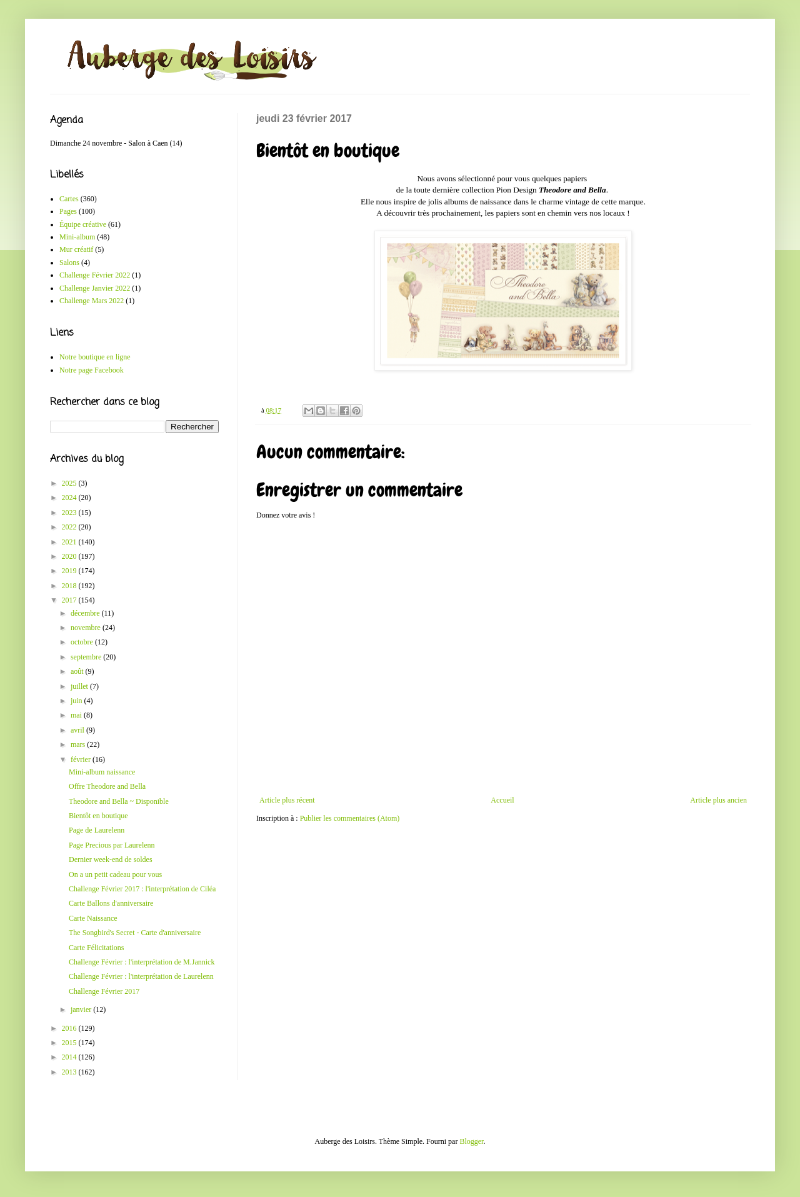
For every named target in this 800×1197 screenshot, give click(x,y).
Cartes (69, 198)
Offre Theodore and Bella (107, 786)
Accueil (502, 800)
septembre (87, 657)
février (81, 759)
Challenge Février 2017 (104, 991)
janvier (82, 1009)
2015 (70, 1042)
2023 (70, 512)
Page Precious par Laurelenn (112, 845)
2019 (70, 570)
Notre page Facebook (91, 370)
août (78, 671)
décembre (86, 613)
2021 (70, 542)
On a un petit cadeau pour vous (115, 874)
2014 (70, 1057)
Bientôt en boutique (98, 815)
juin (77, 700)
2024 (70, 497)
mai (77, 715)
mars (79, 744)
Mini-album (77, 237)
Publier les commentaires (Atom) (350, 818)
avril (78, 730)
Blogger (471, 1141)
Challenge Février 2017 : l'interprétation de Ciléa (142, 888)
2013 (70, 1072)
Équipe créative (82, 224)
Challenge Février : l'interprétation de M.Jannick (141, 962)
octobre (83, 642)
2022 (70, 527)
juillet (80, 686)
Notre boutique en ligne (95, 357)
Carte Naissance (93, 918)
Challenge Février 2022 (94, 275)
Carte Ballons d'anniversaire (111, 903)
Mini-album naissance (102, 772)
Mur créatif (76, 249)
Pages (68, 211)
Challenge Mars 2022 (91, 300)
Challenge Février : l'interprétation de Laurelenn (141, 976)
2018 (70, 585)
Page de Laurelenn (96, 830)
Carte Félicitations (96, 947)
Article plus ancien (718, 800)
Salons (69, 262)
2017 (70, 600)
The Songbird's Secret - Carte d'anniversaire (135, 932)
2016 (70, 1028)
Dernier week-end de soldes (110, 859)
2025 (70, 483)
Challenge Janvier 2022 (94, 288)
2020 (70, 556)
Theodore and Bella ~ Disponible (119, 801)
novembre (86, 627)
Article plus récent (287, 800)
